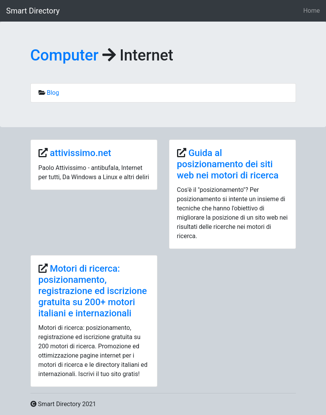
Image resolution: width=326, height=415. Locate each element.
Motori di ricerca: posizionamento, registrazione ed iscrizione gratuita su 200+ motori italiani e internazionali (92, 290)
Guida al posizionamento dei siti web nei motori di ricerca (228, 164)
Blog (53, 92)
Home (311, 10)
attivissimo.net (80, 153)
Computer (64, 55)
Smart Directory (33, 10)
